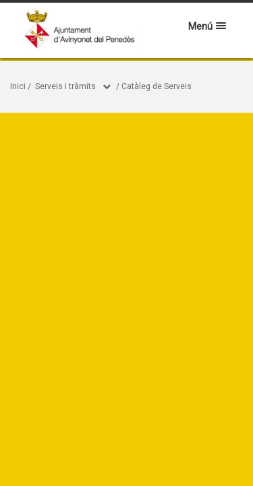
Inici (18, 86)
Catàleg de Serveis (156, 86)
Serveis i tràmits (65, 86)
